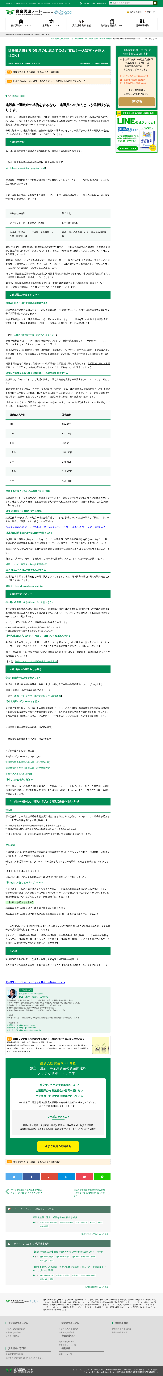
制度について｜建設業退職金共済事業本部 (36, 661)
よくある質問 (152, 1369)
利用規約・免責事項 (113, 1369)
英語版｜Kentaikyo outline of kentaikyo (25, 586)
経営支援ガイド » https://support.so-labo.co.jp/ (24, 1030)
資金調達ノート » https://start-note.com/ (21, 1025)
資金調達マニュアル (21, 25)
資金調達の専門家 (17, 1348)
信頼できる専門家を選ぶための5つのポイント (25, 1358)
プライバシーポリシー (94, 1369)
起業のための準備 (66, 1222)
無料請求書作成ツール (112, 25)
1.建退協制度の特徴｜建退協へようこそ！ (35, 335)
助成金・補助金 (12, 1336)
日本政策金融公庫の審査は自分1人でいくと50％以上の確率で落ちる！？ (49, 81)
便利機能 (65, 1348)
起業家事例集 (142, 25)
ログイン (151, 12)
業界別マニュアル (51, 25)
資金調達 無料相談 (81, 25)
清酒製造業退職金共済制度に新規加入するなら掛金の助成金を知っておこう (89, 1193)
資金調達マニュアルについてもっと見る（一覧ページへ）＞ (35, 982)
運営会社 (127, 1369)
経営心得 (43, 1261)
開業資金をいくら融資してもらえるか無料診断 (36, 72)
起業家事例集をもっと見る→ (98, 1287)
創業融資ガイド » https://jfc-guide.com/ (21, 1028)
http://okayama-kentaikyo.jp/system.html (25, 168)
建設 (22, 96)
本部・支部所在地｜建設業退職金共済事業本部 (37, 696)
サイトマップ (78, 1369)
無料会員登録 (135, 12)
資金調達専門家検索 (14, 1354)
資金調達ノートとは (67, 1345)
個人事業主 (44, 1226)
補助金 (100, 1222)
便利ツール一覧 (65, 1354)
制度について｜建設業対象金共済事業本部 (27, 564)
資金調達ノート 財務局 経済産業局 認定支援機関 (39, 12)
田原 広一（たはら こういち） (34, 997)
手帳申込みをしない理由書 (19, 774)
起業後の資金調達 (62, 1257)
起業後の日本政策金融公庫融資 (83, 1257)
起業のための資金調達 (48, 1222)
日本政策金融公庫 (46, 1257)
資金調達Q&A (68, 1336)
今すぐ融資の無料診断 (58, 1146)
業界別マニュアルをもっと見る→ (96, 1234)
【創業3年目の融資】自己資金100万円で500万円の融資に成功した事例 (69, 1252)
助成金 (15, 96)
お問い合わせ (139, 1369)
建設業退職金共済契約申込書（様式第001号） (28, 762)
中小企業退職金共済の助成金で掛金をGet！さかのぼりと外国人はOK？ (26, 1191)
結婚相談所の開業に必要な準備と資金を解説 (55, 1217)
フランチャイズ (81, 1222)
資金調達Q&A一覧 (66, 1341)
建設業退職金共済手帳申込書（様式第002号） (28, 768)
